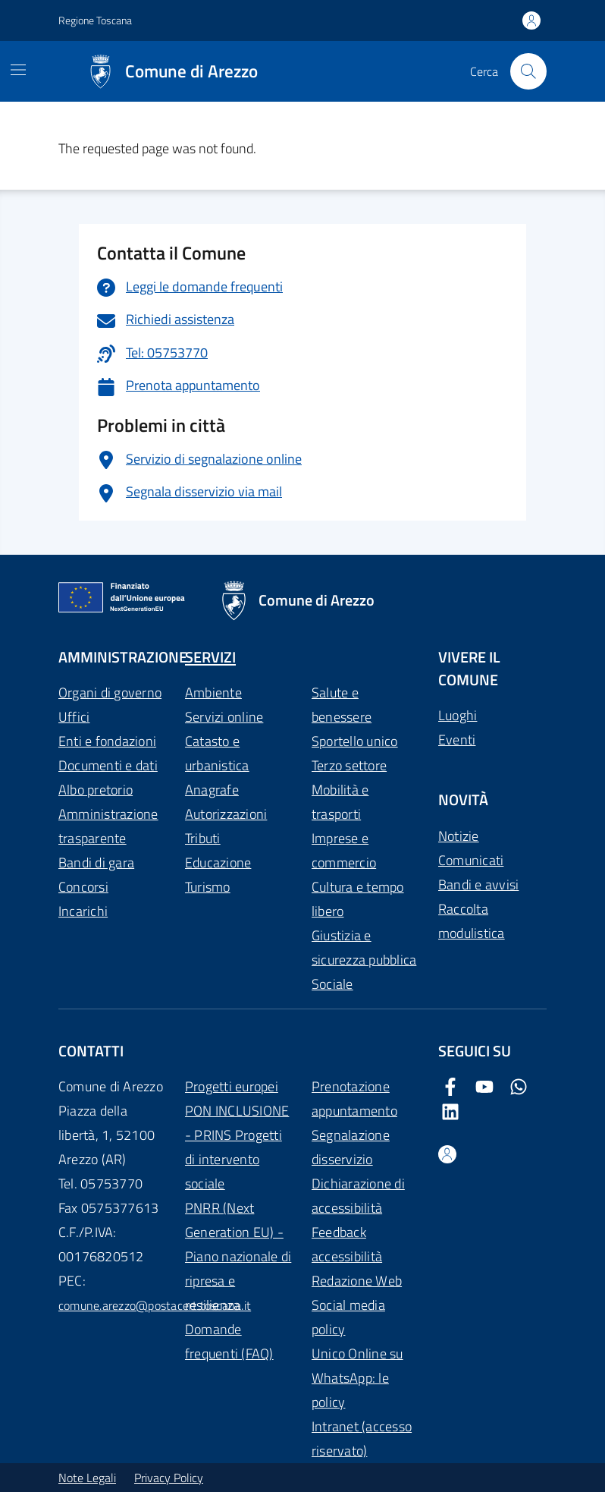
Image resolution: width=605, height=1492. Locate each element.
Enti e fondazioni (107, 741)
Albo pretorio (95, 789)
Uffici (73, 717)
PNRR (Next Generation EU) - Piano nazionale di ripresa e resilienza (238, 1256)
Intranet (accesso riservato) (362, 1438)
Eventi (456, 739)
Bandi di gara (96, 862)
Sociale (332, 984)
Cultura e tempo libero (358, 899)
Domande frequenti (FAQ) (229, 1341)
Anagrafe (212, 789)
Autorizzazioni (226, 814)
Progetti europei (231, 1086)
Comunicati (470, 860)
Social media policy (348, 1317)
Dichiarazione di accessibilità (358, 1195)
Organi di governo (109, 692)
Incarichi (83, 911)
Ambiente (213, 692)
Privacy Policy (168, 1477)
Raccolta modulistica (471, 921)
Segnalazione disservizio (351, 1147)
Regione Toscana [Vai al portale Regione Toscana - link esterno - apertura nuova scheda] (95, 20)
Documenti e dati (108, 765)
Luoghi (457, 715)
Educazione (218, 862)
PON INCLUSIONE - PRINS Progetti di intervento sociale (237, 1147)
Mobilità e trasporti (340, 801)
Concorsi (83, 887)
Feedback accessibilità (347, 1244)
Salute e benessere (341, 704)
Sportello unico (355, 741)
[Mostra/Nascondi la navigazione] (18, 70)
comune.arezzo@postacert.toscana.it (154, 1305)
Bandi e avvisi (478, 884)
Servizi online (224, 717)
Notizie (458, 836)
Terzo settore (349, 765)
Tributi (203, 838)
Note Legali (87, 1477)
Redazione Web (357, 1280)
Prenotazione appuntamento (354, 1098)
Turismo (207, 887)
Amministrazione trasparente (108, 826)
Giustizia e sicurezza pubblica (364, 947)
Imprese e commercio (344, 850)
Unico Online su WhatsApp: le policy (357, 1377)
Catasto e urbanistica (217, 753)
